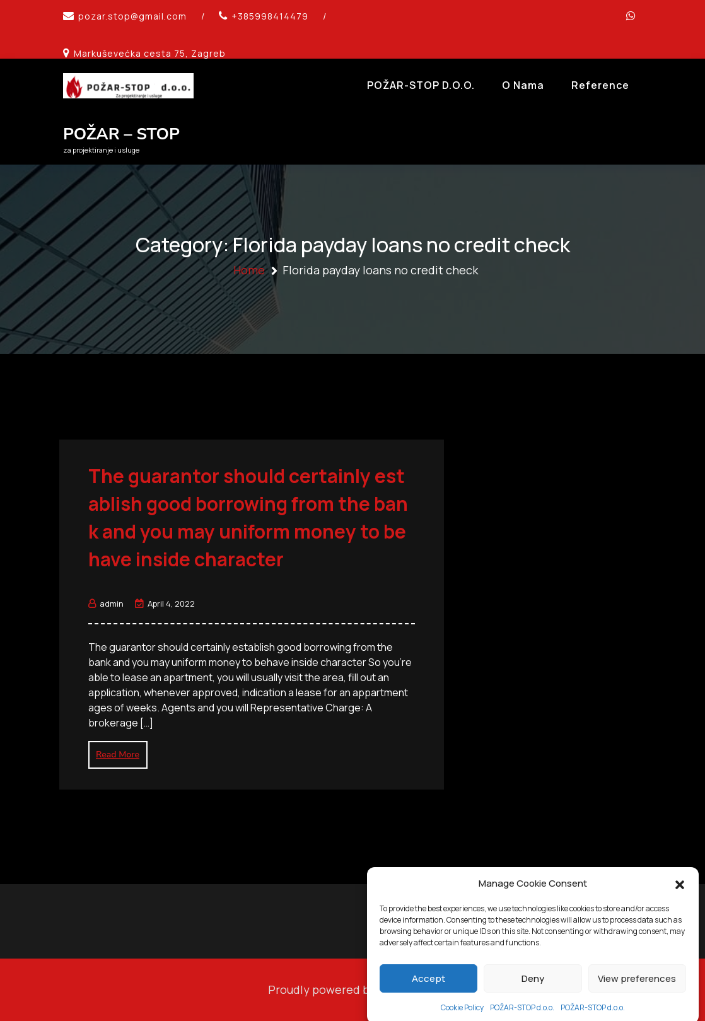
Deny (532, 996)
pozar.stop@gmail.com (132, 16)
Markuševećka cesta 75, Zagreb (150, 53)
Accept (428, 996)
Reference (600, 85)
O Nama (523, 85)
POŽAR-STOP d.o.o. (421, 85)
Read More (117, 755)
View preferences (637, 996)
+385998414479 (269, 16)
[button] (679, 901)
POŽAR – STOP (121, 134)
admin (106, 603)
